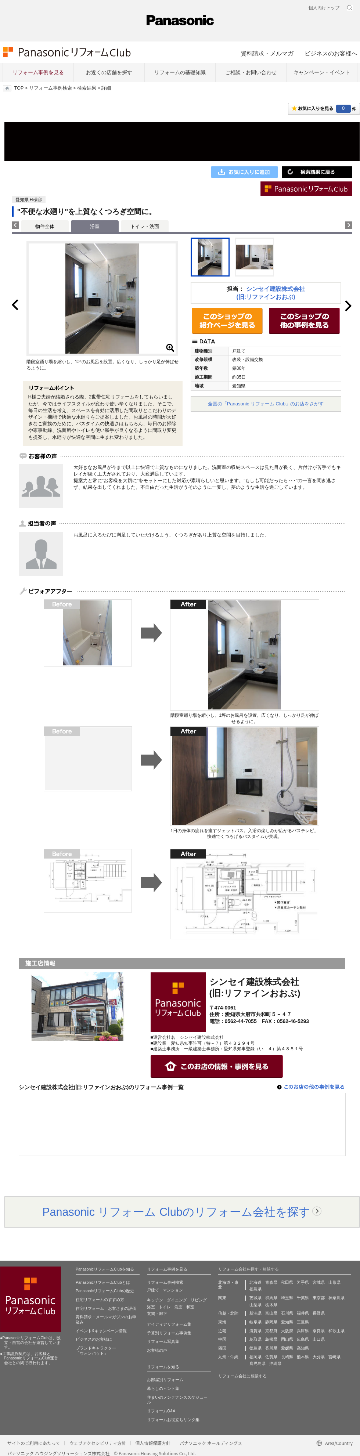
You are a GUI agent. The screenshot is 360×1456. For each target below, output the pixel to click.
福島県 (255, 1289)
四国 (222, 1348)
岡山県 (287, 1339)
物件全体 (44, 226)
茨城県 (255, 1298)
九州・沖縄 (228, 1357)
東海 (222, 1322)
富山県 (271, 1313)
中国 (222, 1339)
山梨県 (255, 1305)
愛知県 (287, 1322)
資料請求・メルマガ (267, 53)
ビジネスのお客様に (94, 1339)
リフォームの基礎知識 (180, 72)
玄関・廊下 (157, 1313)
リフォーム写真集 (163, 1341)
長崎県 (287, 1357)
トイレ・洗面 (144, 226)
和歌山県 (336, 1331)
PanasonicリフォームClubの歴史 (105, 1291)
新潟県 (255, 1313)
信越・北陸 (228, 1313)
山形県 (334, 1282)
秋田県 (287, 1282)
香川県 (271, 1348)
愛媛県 (287, 1348)
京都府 (271, 1331)
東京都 (319, 1298)
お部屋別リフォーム (165, 1379)
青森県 (271, 1282)
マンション (173, 1290)
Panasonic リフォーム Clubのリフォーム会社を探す (176, 1212)
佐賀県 (271, 1357)
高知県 (303, 1348)
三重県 (303, 1322)
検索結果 (86, 88)
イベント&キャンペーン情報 (101, 1331)
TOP (19, 88)
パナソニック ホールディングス (211, 1443)
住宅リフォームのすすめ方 (100, 1299)
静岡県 (271, 1322)
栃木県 (271, 1305)
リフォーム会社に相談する (242, 1376)
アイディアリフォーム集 (169, 1324)
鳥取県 (255, 1339)
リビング (199, 1300)
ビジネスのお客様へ (331, 53)
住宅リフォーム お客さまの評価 (106, 1308)
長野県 (319, 1313)
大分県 (319, 1357)
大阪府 (287, 1331)
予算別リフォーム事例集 (169, 1333)
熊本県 (303, 1357)
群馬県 (271, 1298)
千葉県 (303, 1298)
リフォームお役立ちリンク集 (173, 1419)
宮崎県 (334, 1357)
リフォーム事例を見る (38, 72)
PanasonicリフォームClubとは (103, 1282)
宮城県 (319, 1282)
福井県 (303, 1313)
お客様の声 (157, 1350)
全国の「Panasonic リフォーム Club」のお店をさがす (266, 404)
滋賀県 (255, 1331)
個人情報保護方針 (152, 1443)
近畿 (222, 1331)
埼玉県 (287, 1298)
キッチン (155, 1300)
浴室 (151, 1307)
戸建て (153, 1290)
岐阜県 (255, 1322)
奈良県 (319, 1331)
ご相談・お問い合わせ (251, 72)
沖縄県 (275, 1363)
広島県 (303, 1339)
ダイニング (177, 1300)
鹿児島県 (257, 1363)
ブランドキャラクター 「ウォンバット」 (96, 1350)
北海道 (255, 1282)
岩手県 (303, 1282)
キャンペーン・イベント (322, 72)
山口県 (319, 1339)
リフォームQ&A (161, 1411)
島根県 (271, 1339)
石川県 (287, 1313)
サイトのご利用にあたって (33, 1443)
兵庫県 (303, 1331)
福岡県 (255, 1357)
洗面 (178, 1307)
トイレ (165, 1307)
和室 (190, 1307)
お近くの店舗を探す (109, 72)
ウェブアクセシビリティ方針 (97, 1443)
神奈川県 (336, 1298)
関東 (222, 1298)
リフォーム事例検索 (50, 88)
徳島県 (255, 1348)
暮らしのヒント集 (163, 1388)
